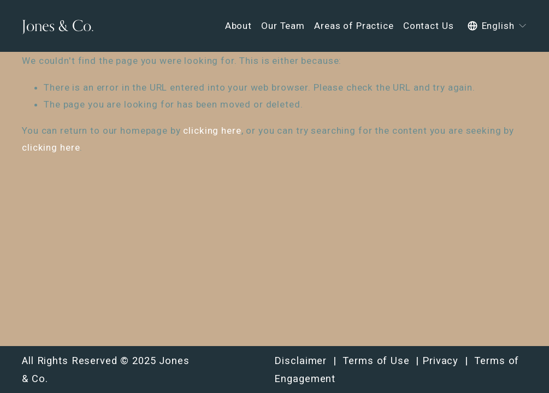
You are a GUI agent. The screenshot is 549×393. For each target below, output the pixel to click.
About (238, 25)
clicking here (212, 130)
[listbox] (497, 25)
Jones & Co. (58, 25)
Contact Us (428, 25)
